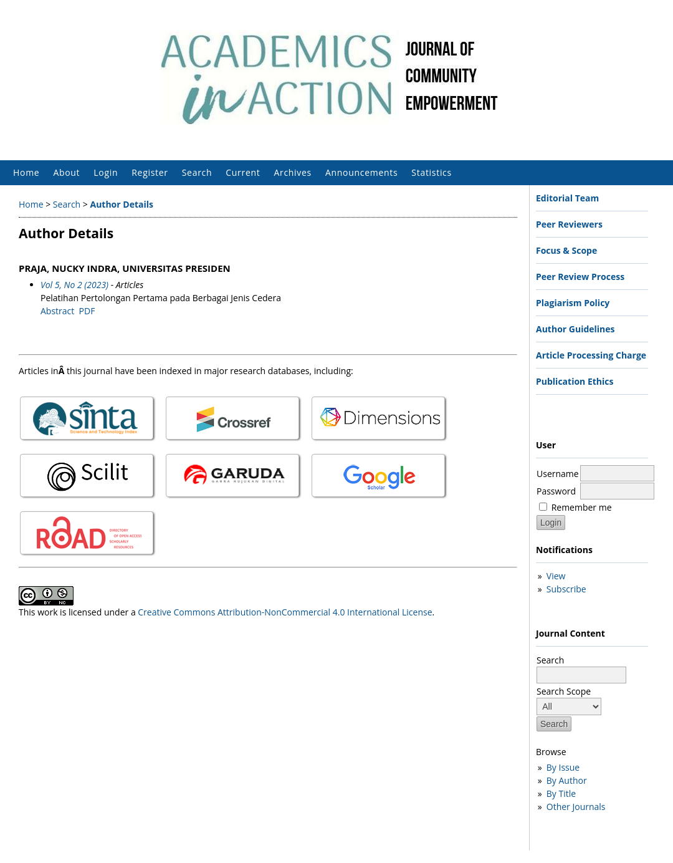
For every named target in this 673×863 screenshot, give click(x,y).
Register (149, 172)
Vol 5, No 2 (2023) (74, 285)
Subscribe (566, 589)
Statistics (431, 172)
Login (105, 172)
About (66, 172)
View (556, 576)
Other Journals (576, 806)
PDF (87, 311)
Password (556, 491)
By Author (567, 780)
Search (197, 172)
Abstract (57, 311)
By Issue (563, 767)
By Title (561, 793)
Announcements (361, 172)
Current (243, 172)
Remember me (581, 507)
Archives (293, 172)
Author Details (121, 204)
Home (26, 172)
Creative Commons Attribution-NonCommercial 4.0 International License (285, 612)
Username (558, 474)
